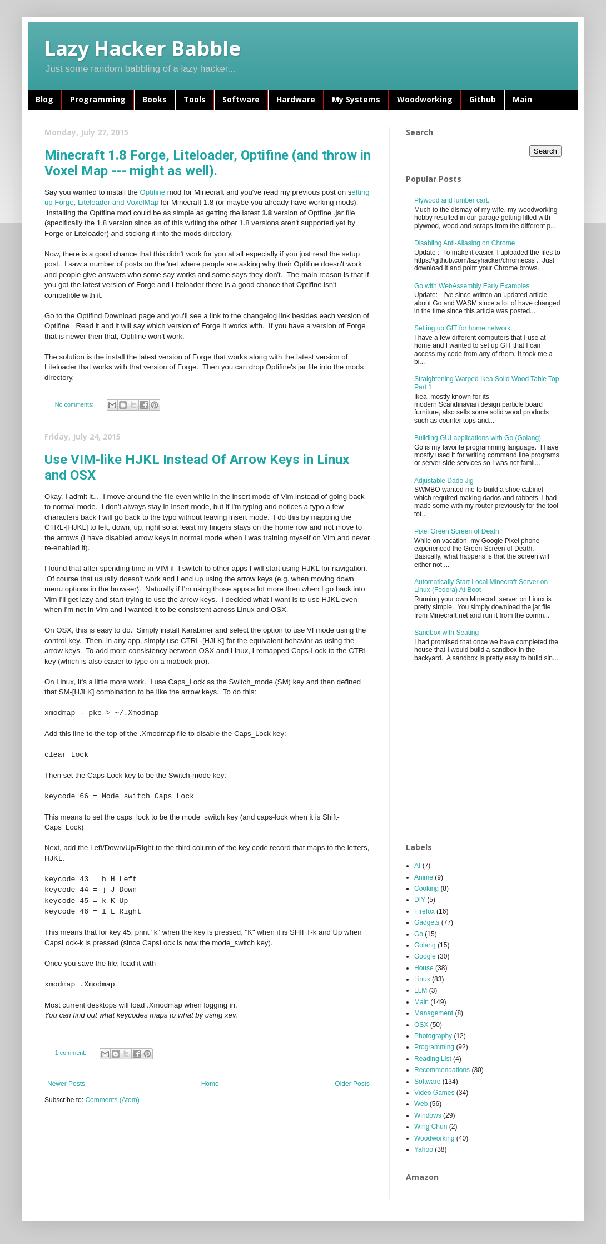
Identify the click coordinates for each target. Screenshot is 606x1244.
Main (522, 99)
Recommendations (442, 1070)
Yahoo (423, 1149)
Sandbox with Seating (446, 632)
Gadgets (426, 922)
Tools (194, 99)
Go (418, 934)
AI (417, 866)
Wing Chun (430, 1127)
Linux (422, 979)
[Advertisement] (487, 752)
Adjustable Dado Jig (444, 481)
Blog (44, 99)
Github (482, 99)
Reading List (432, 1059)
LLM (420, 990)
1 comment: (71, 1052)
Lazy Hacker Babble (142, 48)
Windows (427, 1115)
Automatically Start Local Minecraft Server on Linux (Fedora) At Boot (481, 586)
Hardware (295, 99)
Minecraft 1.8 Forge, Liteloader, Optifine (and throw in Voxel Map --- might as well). (207, 163)
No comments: (75, 404)
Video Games (434, 1093)
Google (425, 956)
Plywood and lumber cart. (451, 200)
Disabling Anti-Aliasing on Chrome (464, 243)
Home (210, 1084)
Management (433, 1013)
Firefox (424, 911)
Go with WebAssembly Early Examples (471, 286)
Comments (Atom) (112, 1100)
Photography (433, 1036)
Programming (98, 99)
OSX (421, 1025)
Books (154, 99)
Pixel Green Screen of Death (456, 531)
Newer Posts (66, 1084)
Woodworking (425, 99)
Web (421, 1104)
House (424, 968)
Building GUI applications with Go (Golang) (477, 438)
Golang (425, 945)
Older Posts (352, 1084)
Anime (423, 877)
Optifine (152, 192)
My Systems (356, 99)
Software (241, 99)
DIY (419, 900)
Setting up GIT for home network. (463, 328)
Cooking (426, 888)
